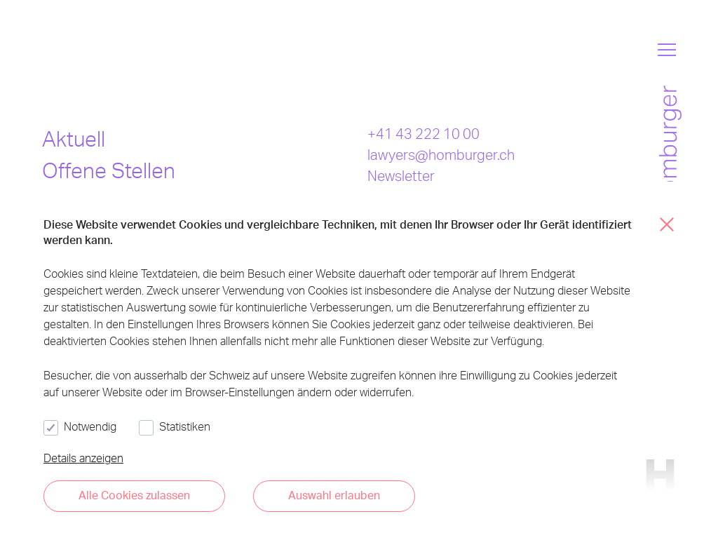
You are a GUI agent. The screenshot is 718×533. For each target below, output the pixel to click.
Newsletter (401, 175)
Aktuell (73, 138)
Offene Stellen (108, 169)
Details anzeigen (83, 457)
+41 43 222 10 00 (423, 133)
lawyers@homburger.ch (441, 154)
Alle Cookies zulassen (134, 494)
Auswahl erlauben (334, 494)
